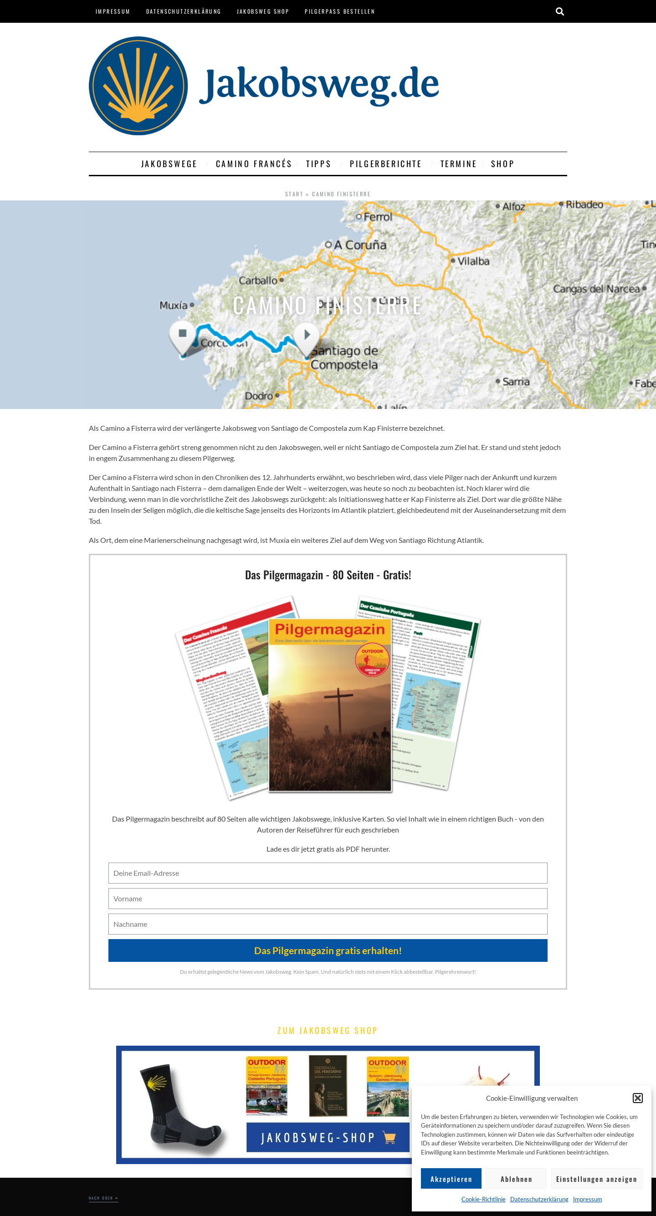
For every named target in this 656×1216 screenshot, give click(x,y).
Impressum (587, 1199)
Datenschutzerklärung (539, 1199)
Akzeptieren (451, 1179)
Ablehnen (517, 1179)
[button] (637, 1098)
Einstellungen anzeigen (596, 1179)
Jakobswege (171, 163)
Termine (459, 163)
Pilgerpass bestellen (340, 11)
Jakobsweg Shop (263, 11)
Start (294, 194)
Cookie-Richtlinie (483, 1199)
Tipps (321, 163)
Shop (503, 163)
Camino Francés (254, 163)
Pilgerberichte (388, 163)
